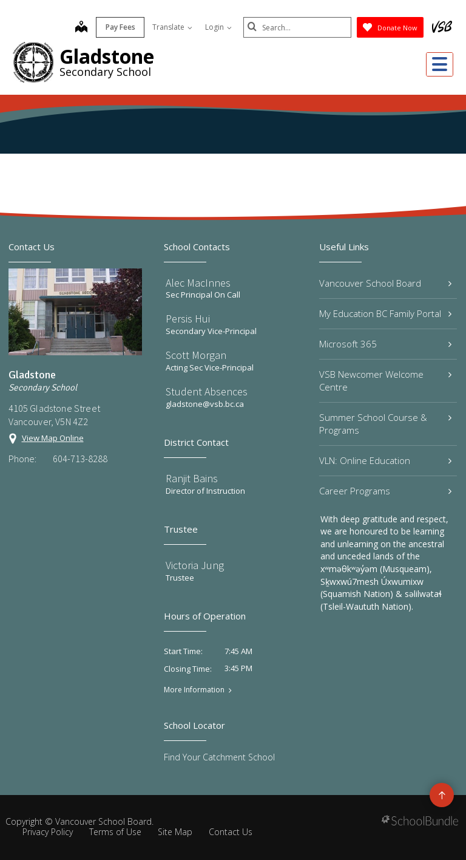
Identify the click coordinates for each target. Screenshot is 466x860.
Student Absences (207, 391)
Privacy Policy (47, 832)
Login (217, 27)
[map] (80, 27)
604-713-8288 (80, 458)
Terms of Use (115, 832)
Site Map (175, 832)
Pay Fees (119, 27)
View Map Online (53, 437)
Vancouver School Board (385, 283)
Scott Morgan (196, 355)
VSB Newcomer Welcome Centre (385, 380)
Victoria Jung (195, 565)
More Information (194, 690)
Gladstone (106, 56)
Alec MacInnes (198, 283)
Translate (171, 27)
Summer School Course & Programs (385, 423)
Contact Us (230, 832)
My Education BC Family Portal (385, 313)
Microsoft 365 (385, 344)
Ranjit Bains (192, 478)
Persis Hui (188, 319)
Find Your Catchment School (219, 757)
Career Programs (385, 491)
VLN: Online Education (385, 460)
